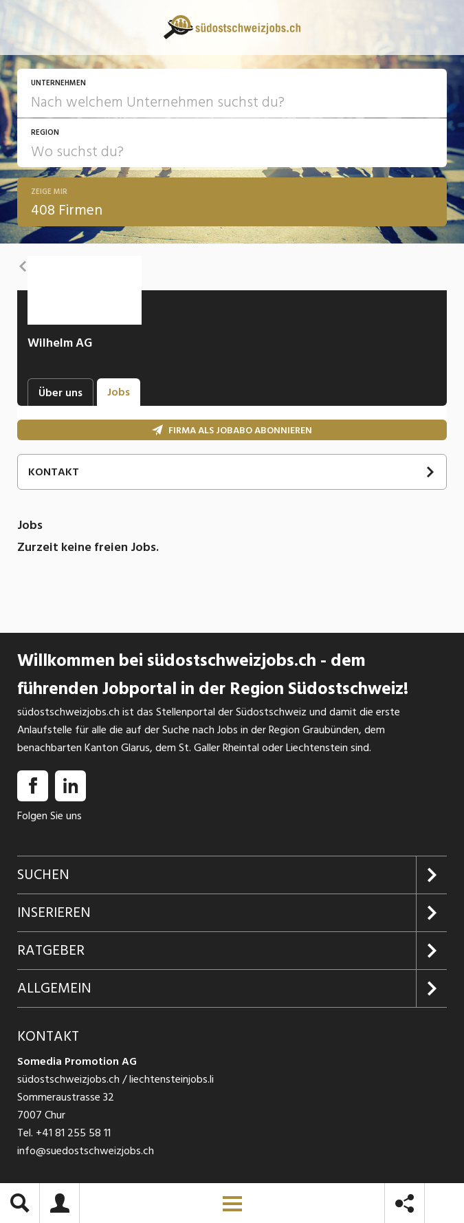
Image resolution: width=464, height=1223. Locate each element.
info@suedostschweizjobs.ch (85, 1151)
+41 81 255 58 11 (73, 1133)
